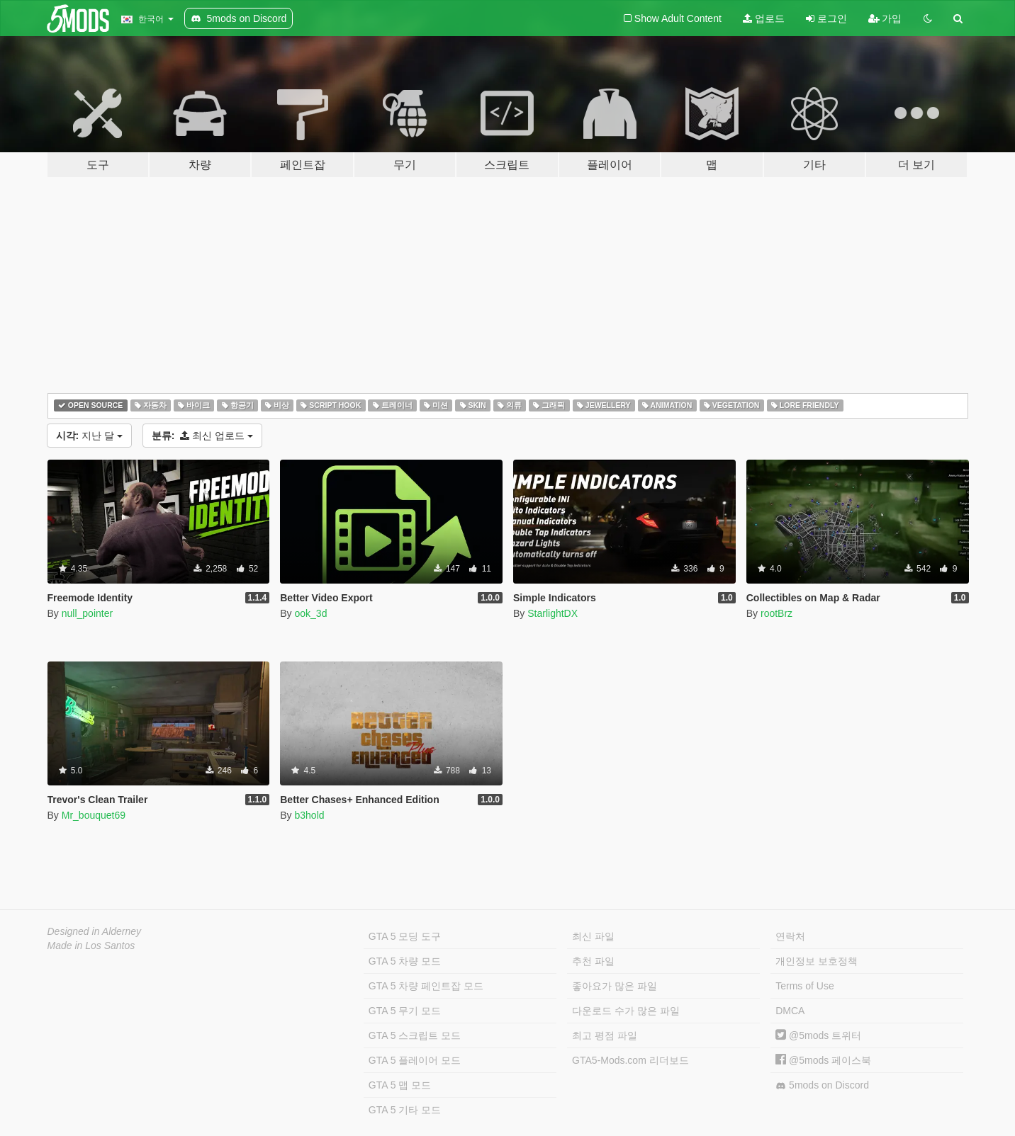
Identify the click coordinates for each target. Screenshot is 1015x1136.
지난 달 (89, 435)
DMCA (789, 1010)
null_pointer (87, 613)
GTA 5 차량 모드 (405, 961)
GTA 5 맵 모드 (400, 1085)
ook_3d (310, 613)
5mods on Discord (822, 1085)
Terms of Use (804, 986)
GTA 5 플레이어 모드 (415, 1060)
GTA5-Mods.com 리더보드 (630, 1060)
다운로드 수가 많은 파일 (626, 1010)
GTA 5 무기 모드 (405, 1010)
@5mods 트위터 (818, 1035)
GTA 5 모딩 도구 (405, 936)
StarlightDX (552, 613)
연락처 (790, 936)
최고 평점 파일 (604, 1035)
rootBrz (776, 613)
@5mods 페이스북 (823, 1060)
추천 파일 (593, 961)
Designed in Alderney (94, 931)
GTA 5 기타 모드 (405, 1109)
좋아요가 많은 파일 (614, 986)
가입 (885, 18)
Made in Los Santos (91, 945)
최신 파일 (593, 936)
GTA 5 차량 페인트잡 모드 (426, 986)
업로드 (764, 18)
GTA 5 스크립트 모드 (415, 1035)
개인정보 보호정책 (816, 961)
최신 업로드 (202, 435)
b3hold (309, 815)
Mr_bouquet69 (93, 815)
